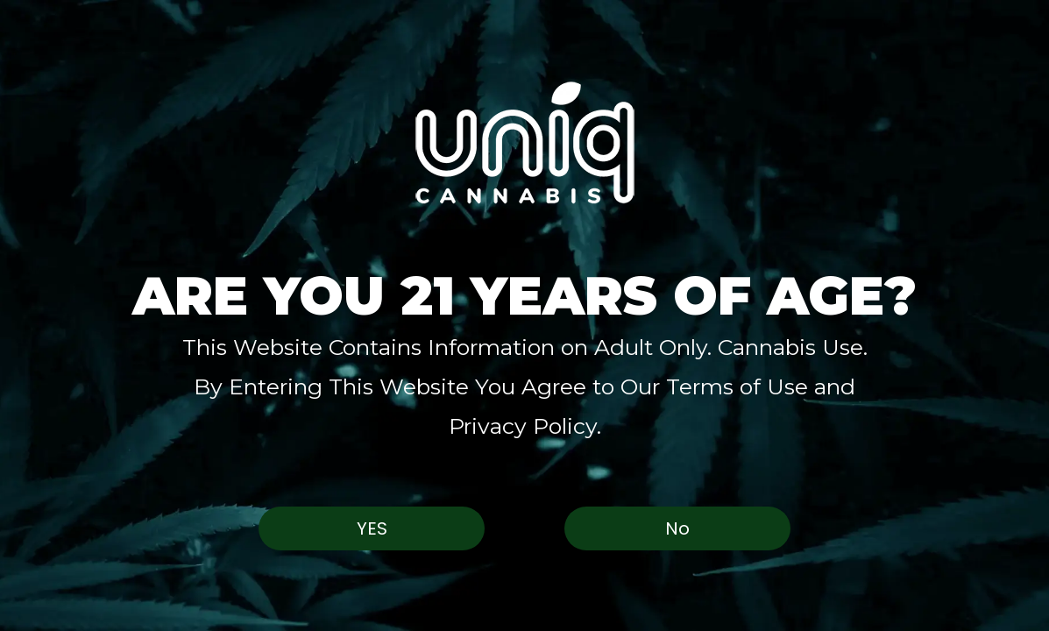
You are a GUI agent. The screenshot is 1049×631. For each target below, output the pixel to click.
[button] (524, 142)
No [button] (677, 528)
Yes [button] (372, 528)
